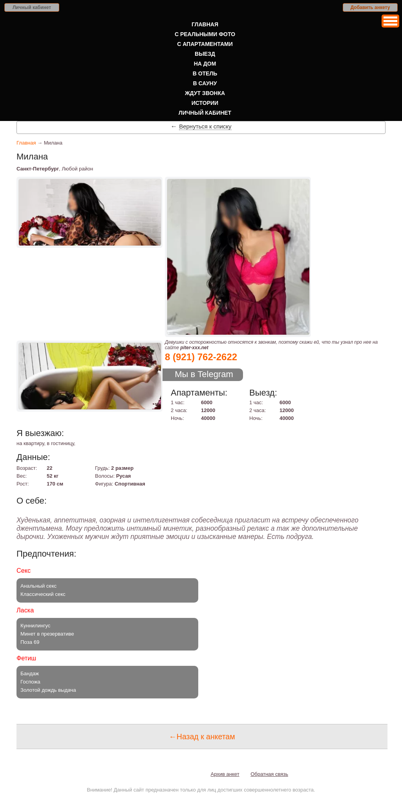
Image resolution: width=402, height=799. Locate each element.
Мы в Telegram (204, 374)
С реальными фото (205, 34)
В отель (205, 73)
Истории (205, 103)
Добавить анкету (370, 7)
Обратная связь (269, 774)
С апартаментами (205, 44)
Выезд (205, 54)
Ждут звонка (205, 93)
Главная (205, 24)
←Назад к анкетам (202, 736)
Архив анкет (225, 774)
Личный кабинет (32, 7)
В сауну (205, 83)
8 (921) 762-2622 (201, 357)
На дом (205, 63)
